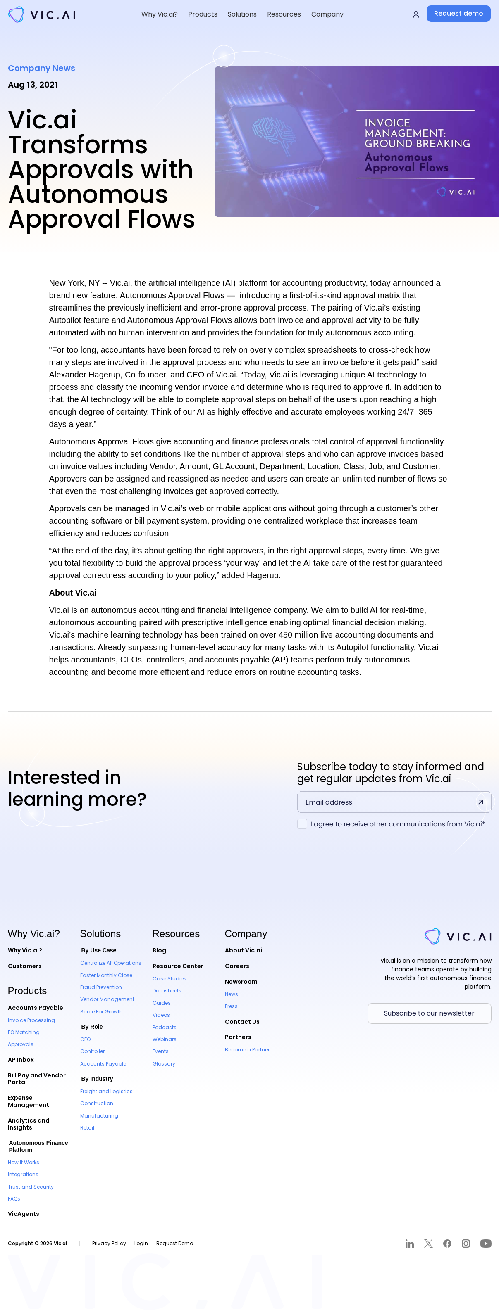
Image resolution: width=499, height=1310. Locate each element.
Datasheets (167, 990)
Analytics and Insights (29, 1124)
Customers (25, 966)
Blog (159, 950)
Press (231, 1006)
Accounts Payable (35, 1008)
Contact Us (242, 1022)
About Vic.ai (243, 950)
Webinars (165, 1039)
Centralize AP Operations (110, 962)
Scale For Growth (101, 1011)
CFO (85, 1039)
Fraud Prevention (101, 987)
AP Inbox (21, 1060)
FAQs (14, 1198)
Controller (92, 1051)
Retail (87, 1127)
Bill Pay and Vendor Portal (37, 1079)
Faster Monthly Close (106, 975)
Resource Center (178, 966)
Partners (238, 1037)
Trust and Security (31, 1186)
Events (161, 1051)
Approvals (20, 1044)
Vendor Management (107, 999)
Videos (161, 1014)
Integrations (23, 1174)
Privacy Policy (109, 1243)
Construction (96, 1103)
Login (141, 1243)
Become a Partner (247, 1049)
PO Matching (24, 1032)
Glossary (164, 1063)
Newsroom (241, 982)
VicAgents (23, 1214)
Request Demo (174, 1243)
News (231, 994)
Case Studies (169, 978)
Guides (162, 1002)
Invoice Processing (31, 1020)
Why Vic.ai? (25, 950)
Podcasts (165, 1027)
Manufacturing (99, 1115)
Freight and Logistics (106, 1091)
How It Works (23, 1162)
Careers (237, 966)
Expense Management (28, 1101)
